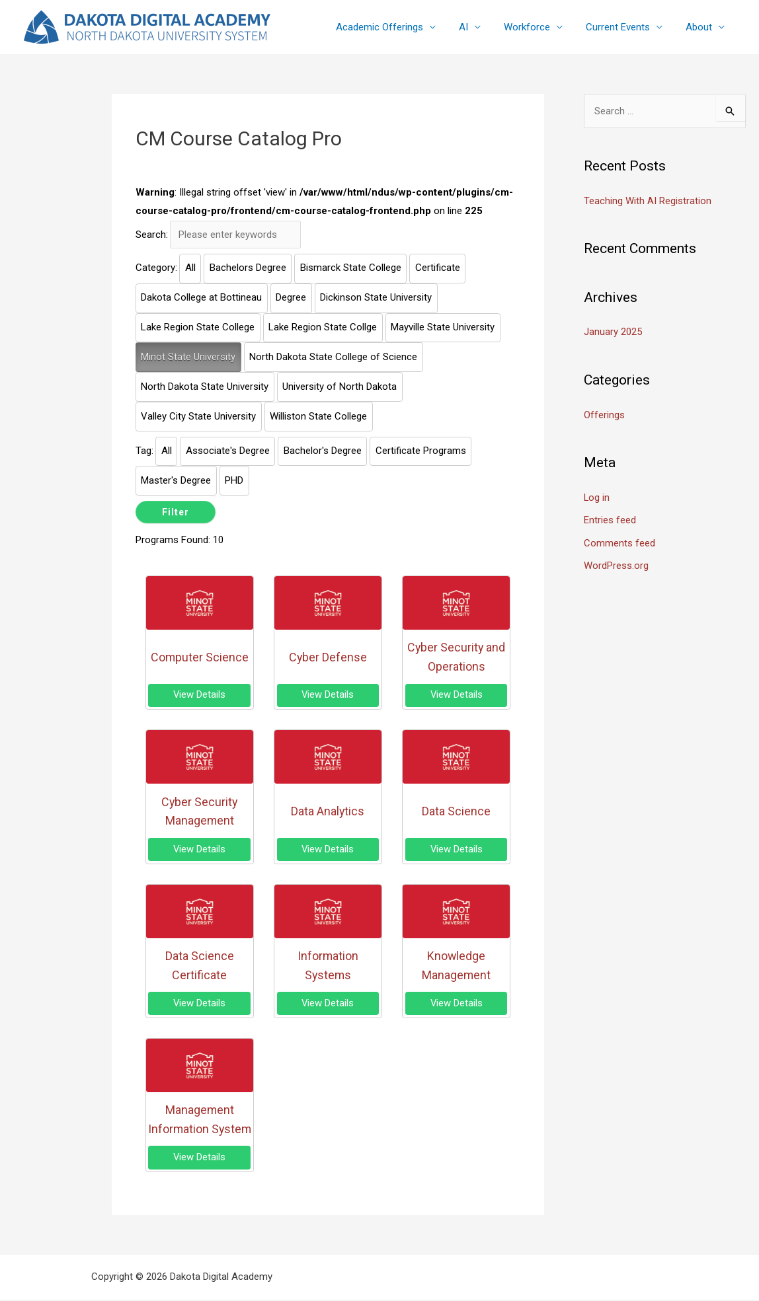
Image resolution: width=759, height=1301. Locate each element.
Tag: (144, 451)
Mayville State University (443, 327)
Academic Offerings (394, 27)
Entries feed (610, 518)
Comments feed (619, 540)
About (700, 27)
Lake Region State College (198, 327)
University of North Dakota (339, 386)
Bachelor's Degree (323, 451)
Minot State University (188, 357)
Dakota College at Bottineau (201, 297)
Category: (156, 268)
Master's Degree (176, 480)
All (190, 268)
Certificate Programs (421, 451)
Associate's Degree (228, 451)
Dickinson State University (376, 297)
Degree (291, 297)
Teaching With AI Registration (647, 201)
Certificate (437, 268)
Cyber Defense (327, 657)
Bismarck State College (350, 268)
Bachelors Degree (248, 268)
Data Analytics (328, 812)
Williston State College (318, 416)
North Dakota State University (204, 386)
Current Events (622, 27)
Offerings (604, 414)
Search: (152, 235)
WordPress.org (616, 563)
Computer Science (199, 657)
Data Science (456, 812)
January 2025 (613, 332)
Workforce (535, 27)
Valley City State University (198, 416)
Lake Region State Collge (322, 327)
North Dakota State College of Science (333, 357)
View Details (199, 695)
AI (474, 27)
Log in (597, 496)
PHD (234, 480)
